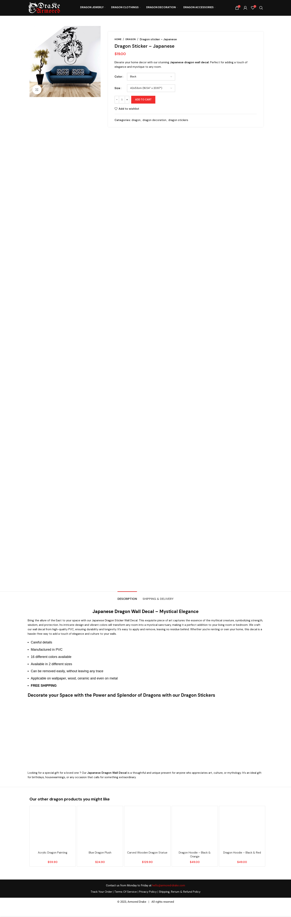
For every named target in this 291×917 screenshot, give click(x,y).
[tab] (127, 597)
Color (118, 77)
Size (117, 88)
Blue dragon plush (100, 852)
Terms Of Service (125, 892)
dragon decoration (154, 120)
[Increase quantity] (127, 100)
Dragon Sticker (114, 620)
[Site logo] (44, 7)
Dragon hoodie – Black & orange (195, 854)
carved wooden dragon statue (147, 852)
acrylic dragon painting (52, 852)
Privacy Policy (148, 892)
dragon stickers (178, 120)
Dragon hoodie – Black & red (242, 852)
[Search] (261, 8)
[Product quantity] (122, 100)
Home (118, 39)
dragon (130, 39)
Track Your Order (101, 892)
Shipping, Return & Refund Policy (179, 892)
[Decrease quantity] (117, 100)
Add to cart (143, 99)
